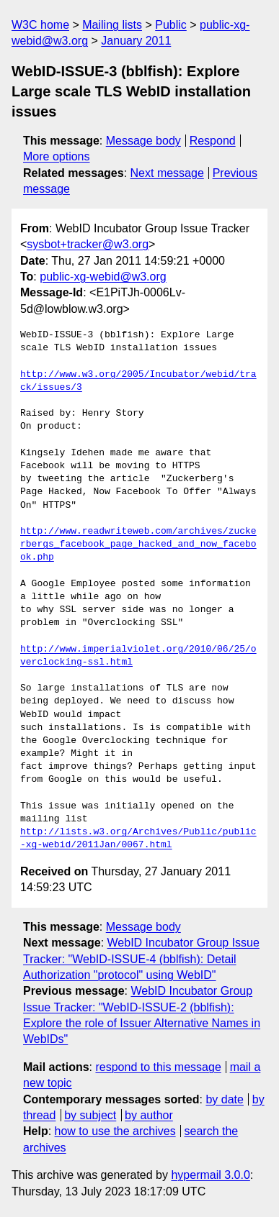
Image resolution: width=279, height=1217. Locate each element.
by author (149, 1115)
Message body (143, 141)
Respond (213, 141)
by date (224, 1099)
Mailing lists (112, 25)
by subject (90, 1115)
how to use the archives (115, 1131)
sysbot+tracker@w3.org (88, 244)
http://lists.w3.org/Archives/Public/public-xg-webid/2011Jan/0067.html (138, 839)
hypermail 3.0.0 (210, 1175)
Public (171, 25)
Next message (167, 173)
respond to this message (158, 1067)
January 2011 (136, 41)
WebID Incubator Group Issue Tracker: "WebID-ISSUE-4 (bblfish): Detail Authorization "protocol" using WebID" (141, 958)
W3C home (40, 25)
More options (56, 156)
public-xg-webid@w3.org (103, 276)
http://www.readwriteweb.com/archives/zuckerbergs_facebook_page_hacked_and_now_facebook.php (138, 544)
